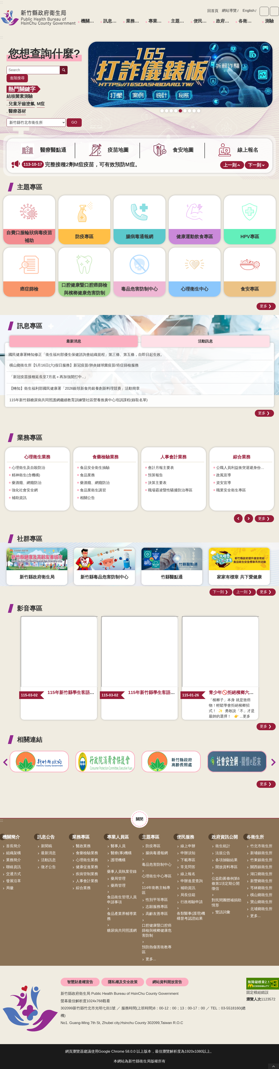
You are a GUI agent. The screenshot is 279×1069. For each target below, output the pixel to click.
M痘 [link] (41, 103)
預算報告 (155, 475)
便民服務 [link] (202, 21)
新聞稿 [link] (46, 846)
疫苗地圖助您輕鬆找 (166, 110)
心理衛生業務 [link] (87, 860)
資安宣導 (223, 483)
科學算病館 (198, 110)
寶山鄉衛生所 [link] (261, 902)
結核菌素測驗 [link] (20, 96)
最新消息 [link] (48, 853)
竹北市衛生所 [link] (261, 846)
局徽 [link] (10, 888)
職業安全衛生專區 (231, 490)
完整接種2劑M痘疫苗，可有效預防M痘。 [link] (81, 164)
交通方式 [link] (13, 874)
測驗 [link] (269, 21)
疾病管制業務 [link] (87, 874)
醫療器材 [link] (17, 111)
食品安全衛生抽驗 (95, 468)
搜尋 (64, 70)
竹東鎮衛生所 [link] (261, 860)
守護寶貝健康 (162, 110)
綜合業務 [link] (83, 888)
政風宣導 (223, 475)
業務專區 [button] (29, 437)
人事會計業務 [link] (87, 881)
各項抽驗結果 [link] (226, 860)
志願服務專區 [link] (157, 907)
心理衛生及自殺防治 (28, 468)
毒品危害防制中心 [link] (157, 864)
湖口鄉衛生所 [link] (261, 874)
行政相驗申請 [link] (191, 902)
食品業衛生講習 (93, 490)
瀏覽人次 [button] (253, 999)
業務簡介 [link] (13, 860)
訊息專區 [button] (29, 325)
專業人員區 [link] (157, 21)
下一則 (254, 165)
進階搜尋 (17, 78)
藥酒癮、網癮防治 (26, 483)
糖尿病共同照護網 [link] (122, 930)
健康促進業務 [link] (87, 867)
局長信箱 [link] (187, 895)
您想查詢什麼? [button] (44, 53)
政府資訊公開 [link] (225, 21)
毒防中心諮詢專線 (185, 110)
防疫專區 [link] (153, 846)
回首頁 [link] (212, 11)
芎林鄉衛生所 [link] (261, 888)
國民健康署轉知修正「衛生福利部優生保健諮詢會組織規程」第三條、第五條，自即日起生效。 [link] (86, 355)
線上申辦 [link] (187, 846)
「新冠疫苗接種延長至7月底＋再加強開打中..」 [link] (48, 377)
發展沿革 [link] (13, 881)
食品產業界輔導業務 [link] (122, 916)
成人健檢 (175, 110)
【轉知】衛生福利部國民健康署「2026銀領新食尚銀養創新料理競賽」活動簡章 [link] (74, 388)
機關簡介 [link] (89, 21)
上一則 (229, 165)
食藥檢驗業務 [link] (87, 853)
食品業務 (87, 475)
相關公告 (87, 498)
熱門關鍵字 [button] (22, 89)
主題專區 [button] (29, 187)
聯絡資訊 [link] (13, 867)
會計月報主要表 (161, 468)
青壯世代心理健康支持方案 (194, 110)
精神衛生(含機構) (26, 475)
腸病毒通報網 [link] (157, 853)
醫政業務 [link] (83, 846)
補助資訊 (19, 498)
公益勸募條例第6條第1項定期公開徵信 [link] (226, 883)
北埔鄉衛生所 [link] (261, 909)
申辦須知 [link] (187, 853)
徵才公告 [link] (48, 867)
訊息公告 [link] (112, 21)
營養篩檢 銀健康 (189, 110)
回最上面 (273, 1066)
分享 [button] (274, 11)
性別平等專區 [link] (157, 900)
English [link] (249, 11)
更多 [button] (263, 306)
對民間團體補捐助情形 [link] (226, 902)
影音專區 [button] (29, 608)
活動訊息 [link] (48, 860)
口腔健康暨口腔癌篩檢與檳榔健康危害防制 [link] (157, 930)
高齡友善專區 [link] (157, 914)
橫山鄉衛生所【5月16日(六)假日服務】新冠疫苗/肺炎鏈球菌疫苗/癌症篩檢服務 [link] (74, 365)
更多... (151, 959)
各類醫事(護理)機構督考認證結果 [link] (191, 916)
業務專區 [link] (134, 21)
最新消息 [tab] (73, 341)
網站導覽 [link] (229, 11)
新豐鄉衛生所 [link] (261, 881)
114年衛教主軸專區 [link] (156, 890)
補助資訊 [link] (187, 888)
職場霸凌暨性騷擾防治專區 (170, 490)
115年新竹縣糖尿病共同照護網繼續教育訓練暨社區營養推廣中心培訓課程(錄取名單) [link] (78, 400)
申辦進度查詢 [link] (191, 881)
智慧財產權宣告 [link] (80, 982)
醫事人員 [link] (118, 846)
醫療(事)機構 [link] (121, 853)
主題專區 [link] (179, 21)
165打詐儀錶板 (180, 110)
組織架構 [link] (13, 853)
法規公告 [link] (222, 853)
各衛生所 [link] (247, 21)
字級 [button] (264, 11)
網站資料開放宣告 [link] (167, 982)
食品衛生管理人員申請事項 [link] (122, 899)
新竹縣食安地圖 (171, 110)
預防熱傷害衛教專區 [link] (157, 949)
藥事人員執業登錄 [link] (122, 871)
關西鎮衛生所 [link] (261, 867)
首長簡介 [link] (13, 846)
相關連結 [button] (29, 739)
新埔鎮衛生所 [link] (261, 853)
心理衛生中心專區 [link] (157, 876)
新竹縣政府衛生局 (38, 17)
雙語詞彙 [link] (222, 912)
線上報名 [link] (187, 874)
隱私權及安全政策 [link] (123, 982)
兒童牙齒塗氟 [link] (22, 103)
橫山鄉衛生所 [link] (261, 895)
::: (1, 37)
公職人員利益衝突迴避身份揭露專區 (243, 468)
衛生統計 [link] (222, 846)
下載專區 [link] (187, 860)
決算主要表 (157, 483)
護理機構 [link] (118, 860)
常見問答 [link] (187, 867)
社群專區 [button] (29, 538)
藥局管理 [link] (118, 878)
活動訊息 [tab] (205, 341)
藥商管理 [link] (118, 885)
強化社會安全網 (25, 490)
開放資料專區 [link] (226, 867)
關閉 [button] (139, 819)
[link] (180, 74)
